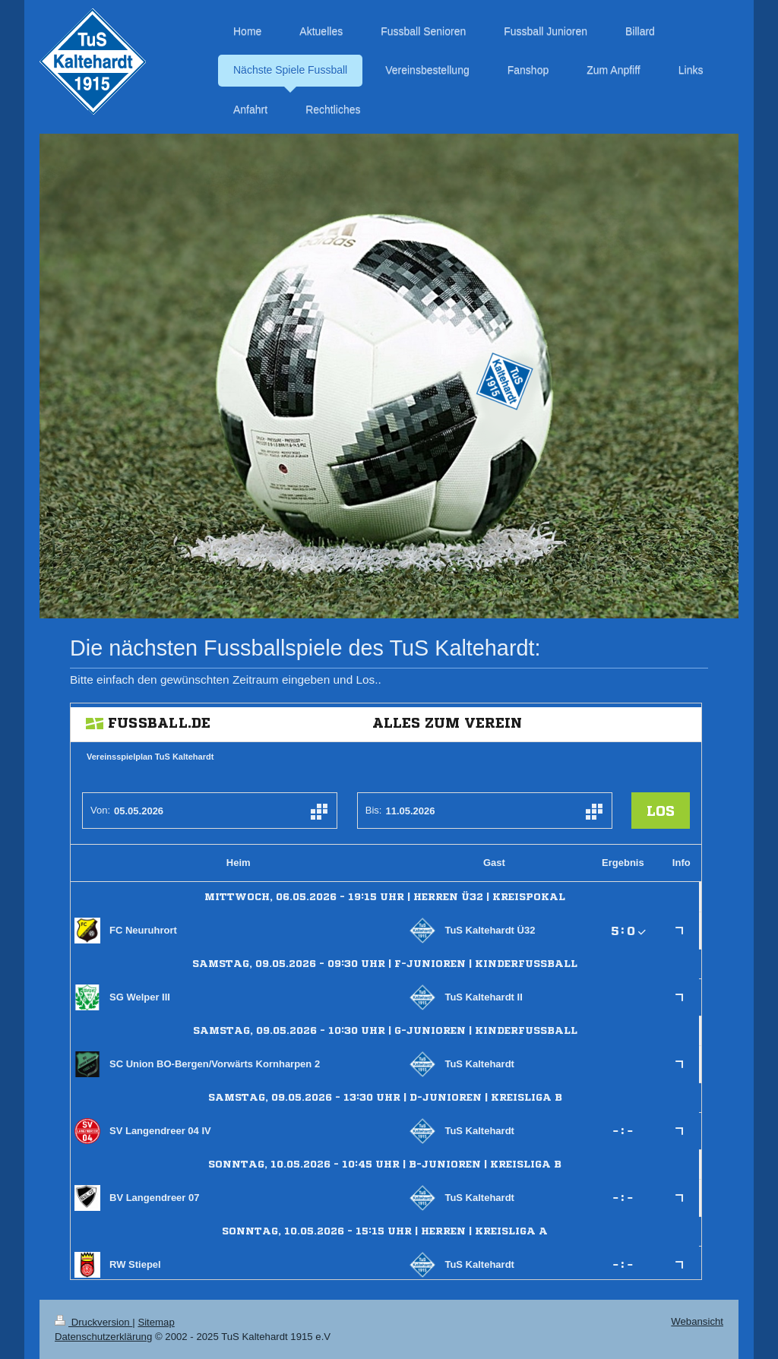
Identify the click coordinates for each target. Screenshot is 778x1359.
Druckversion (93, 1322)
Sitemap (156, 1322)
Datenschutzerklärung (103, 1336)
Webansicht (697, 1321)
